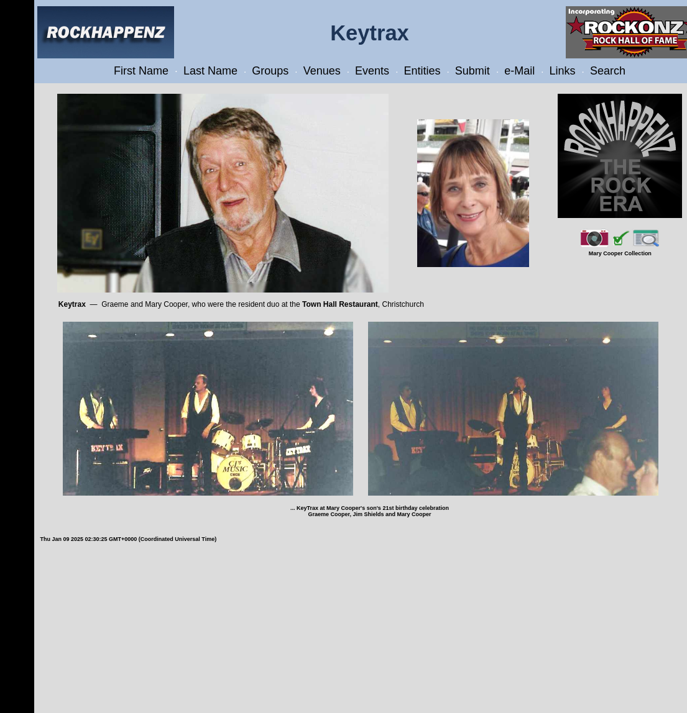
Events (372, 71)
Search (607, 71)
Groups (270, 71)
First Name (141, 71)
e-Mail (519, 71)
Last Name (210, 71)
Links (563, 71)
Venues (322, 71)
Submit (472, 71)
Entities (421, 71)
